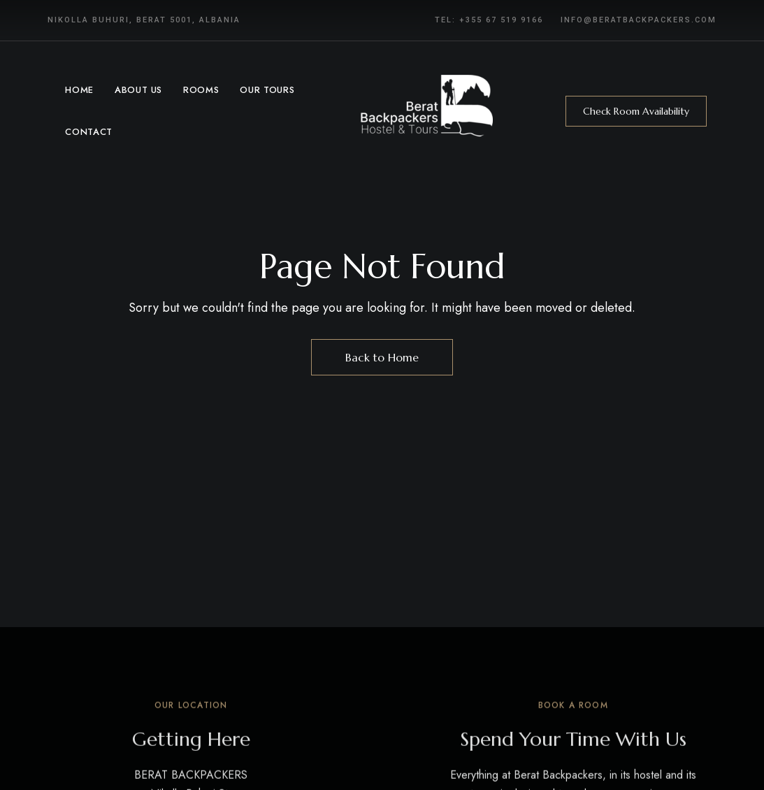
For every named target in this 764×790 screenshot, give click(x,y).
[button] (636, 111)
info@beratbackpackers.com (638, 19)
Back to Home (382, 357)
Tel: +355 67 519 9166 (489, 19)
